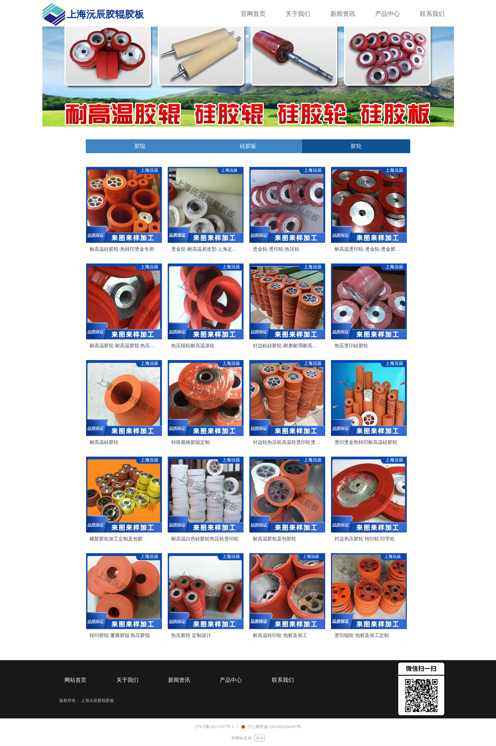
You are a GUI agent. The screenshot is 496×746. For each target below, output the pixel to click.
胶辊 (139, 146)
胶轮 (356, 146)
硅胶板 (248, 146)
